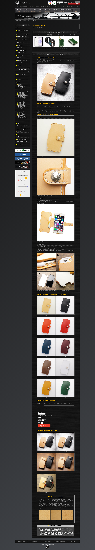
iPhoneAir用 (20, 85)
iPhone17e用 (20, 84)
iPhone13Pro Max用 (21, 98)
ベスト (18, 136)
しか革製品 (19, 131)
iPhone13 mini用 (21, 101)
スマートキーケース (21, 74)
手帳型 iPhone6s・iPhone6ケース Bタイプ (29, 20)
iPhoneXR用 (20, 112)
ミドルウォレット (20, 42)
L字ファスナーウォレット (22, 50)
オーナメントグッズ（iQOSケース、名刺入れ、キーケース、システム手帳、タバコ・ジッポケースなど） (23, 127)
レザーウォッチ (20, 144)
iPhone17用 (20, 88)
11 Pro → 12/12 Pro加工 (22, 121)
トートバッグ (19, 79)
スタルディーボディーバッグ (23, 71)
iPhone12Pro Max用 (21, 102)
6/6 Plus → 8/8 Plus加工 (22, 118)
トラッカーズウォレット (22, 36)
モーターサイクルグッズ (22, 139)
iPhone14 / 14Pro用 (21, 96)
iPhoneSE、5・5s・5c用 (22, 117)
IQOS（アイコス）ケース (22, 141)
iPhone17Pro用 (20, 87)
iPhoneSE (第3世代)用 (22, 97)
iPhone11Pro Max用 (21, 106)
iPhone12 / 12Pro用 (21, 103)
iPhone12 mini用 (21, 104)
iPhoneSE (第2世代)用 (22, 105)
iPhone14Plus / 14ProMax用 (23, 95)
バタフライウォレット (21, 52)
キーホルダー (19, 62)
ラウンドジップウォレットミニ (23, 31)
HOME (17, 20)
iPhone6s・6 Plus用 (21, 116)
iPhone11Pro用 (20, 107)
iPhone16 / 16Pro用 (21, 92)
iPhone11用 (20, 108)
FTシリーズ (19, 47)
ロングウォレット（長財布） (23, 34)
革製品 (20, 20)
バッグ (18, 134)
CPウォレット (20, 45)
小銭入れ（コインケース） (22, 60)
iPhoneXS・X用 (21, 111)
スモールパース (20, 55)
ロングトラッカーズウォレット (23, 40)
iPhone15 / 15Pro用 (21, 94)
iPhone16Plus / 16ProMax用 (23, 91)
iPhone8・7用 (20, 113)
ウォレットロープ (20, 65)
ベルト (18, 123)
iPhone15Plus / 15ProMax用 (23, 93)
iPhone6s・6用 (20, 115)
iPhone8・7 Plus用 (21, 114)
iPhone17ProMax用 (21, 86)
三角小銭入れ (19, 57)
